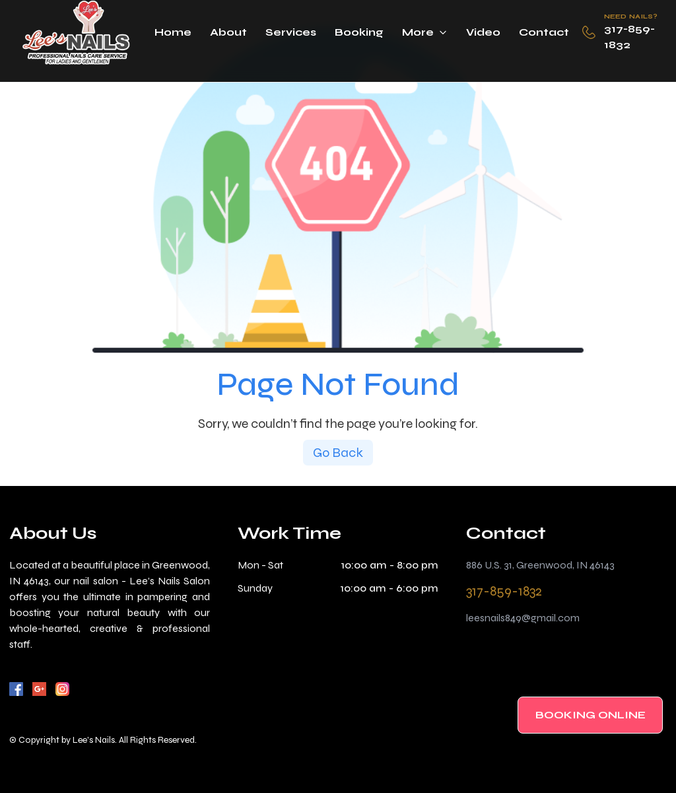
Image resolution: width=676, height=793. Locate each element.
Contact (544, 32)
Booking (359, 32)
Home (172, 32)
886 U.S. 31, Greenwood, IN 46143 (540, 565)
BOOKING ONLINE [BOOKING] (590, 714)
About (228, 32)
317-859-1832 (629, 37)
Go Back (338, 452)
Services (290, 32)
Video (483, 32)
